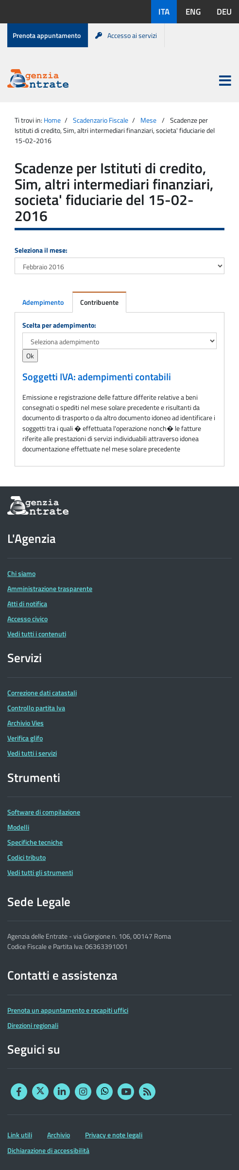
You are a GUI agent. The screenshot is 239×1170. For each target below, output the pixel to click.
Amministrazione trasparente (49, 588)
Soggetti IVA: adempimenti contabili (96, 377)
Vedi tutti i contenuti (36, 634)
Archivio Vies (25, 723)
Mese (148, 120)
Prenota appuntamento (47, 35)
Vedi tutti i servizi (32, 753)
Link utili (19, 1135)
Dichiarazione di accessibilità (48, 1150)
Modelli (18, 827)
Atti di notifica (27, 603)
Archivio (58, 1135)
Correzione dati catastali (42, 692)
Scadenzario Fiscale (100, 120)
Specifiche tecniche (35, 842)
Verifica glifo (25, 738)
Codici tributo (26, 857)
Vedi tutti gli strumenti (40, 872)
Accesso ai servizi (126, 35)
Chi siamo (21, 573)
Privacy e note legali (113, 1135)
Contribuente (99, 302)
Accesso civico (27, 618)
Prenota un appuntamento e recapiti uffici (67, 1010)
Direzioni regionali (32, 1025)
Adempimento (43, 302)
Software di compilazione (43, 812)
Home (52, 120)
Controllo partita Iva (36, 708)
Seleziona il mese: (41, 250)
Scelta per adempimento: (59, 325)
